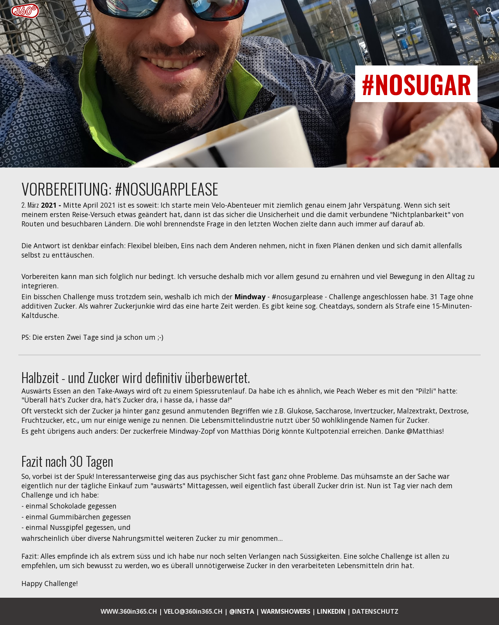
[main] (249, 84)
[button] (489, 11)
